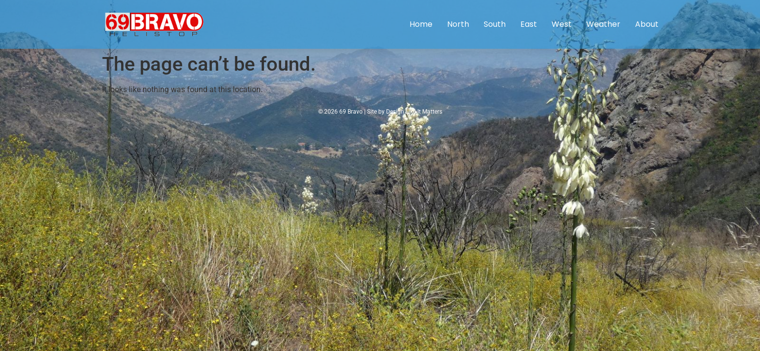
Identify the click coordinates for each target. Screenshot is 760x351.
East (528, 24)
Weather (603, 24)
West (562, 24)
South (495, 24)
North (458, 24)
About (646, 24)
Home (421, 24)
